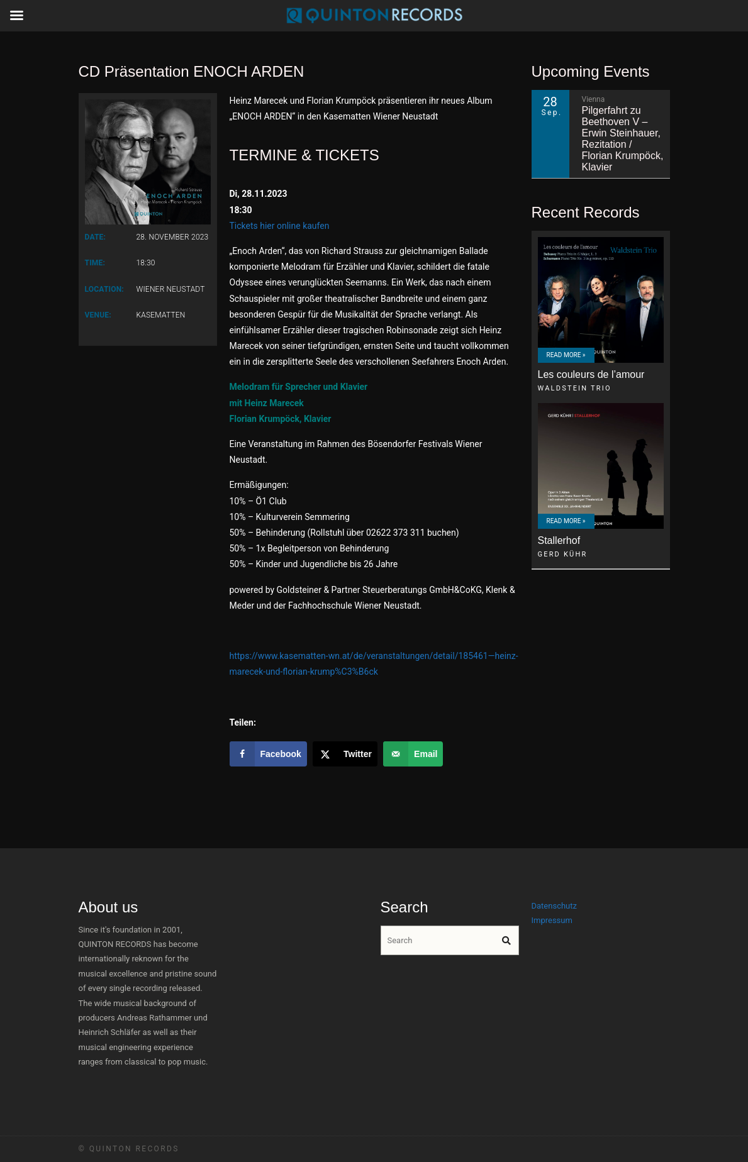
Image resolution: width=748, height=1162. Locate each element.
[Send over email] (413, 753)
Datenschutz (554, 905)
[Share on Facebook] (268, 753)
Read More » (566, 354)
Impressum (552, 920)
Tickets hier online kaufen (280, 226)
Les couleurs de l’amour (591, 374)
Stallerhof (559, 540)
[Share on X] (345, 753)
